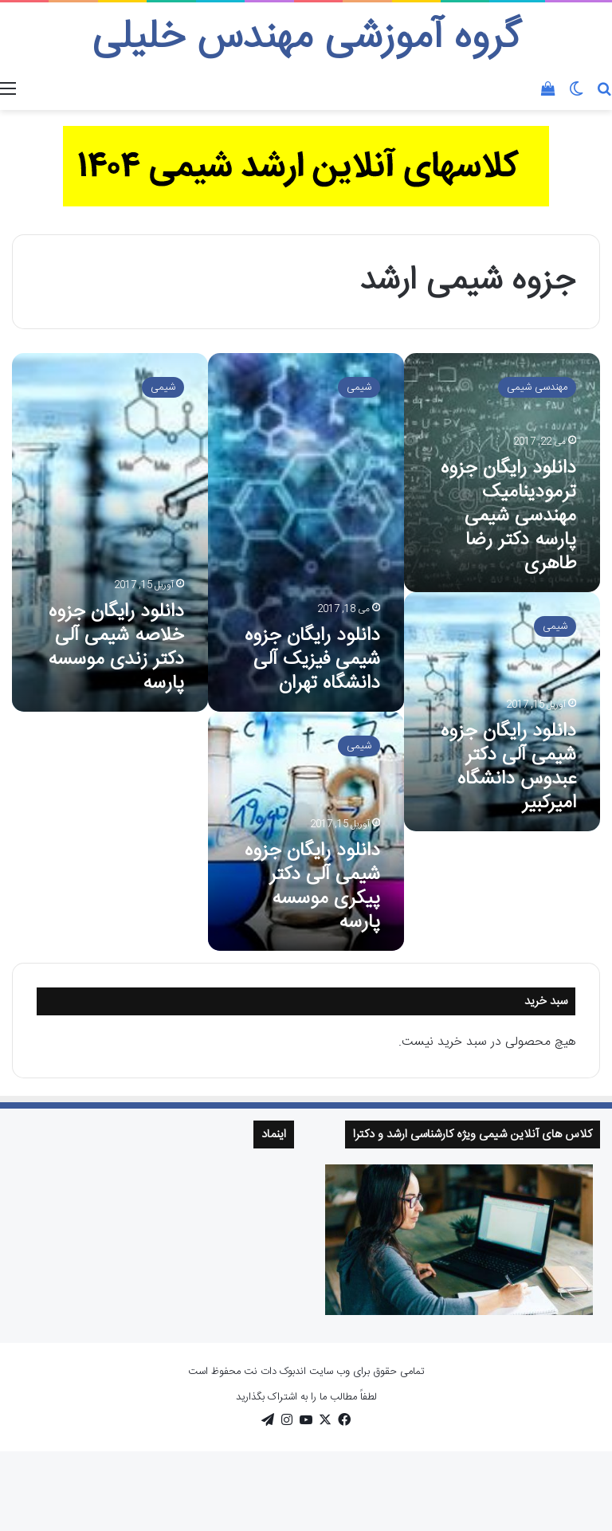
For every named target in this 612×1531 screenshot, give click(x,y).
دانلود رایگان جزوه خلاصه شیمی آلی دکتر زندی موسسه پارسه (116, 648)
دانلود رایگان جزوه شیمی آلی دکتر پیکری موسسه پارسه (312, 887)
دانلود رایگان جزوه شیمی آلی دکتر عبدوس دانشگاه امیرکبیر (508, 767)
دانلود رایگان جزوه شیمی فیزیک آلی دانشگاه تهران (312, 660)
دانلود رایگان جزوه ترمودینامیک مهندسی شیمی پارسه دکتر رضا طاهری (508, 516)
